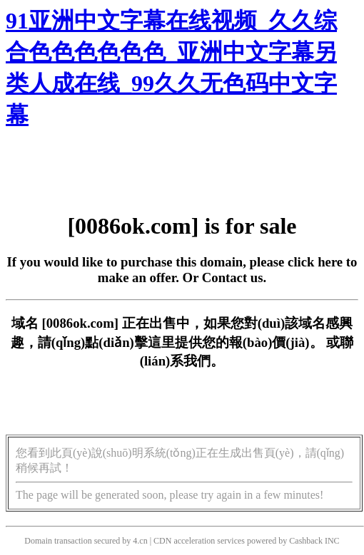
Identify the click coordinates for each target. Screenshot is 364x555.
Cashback (306, 541)
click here (315, 261)
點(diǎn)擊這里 (129, 342)
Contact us (232, 277)
